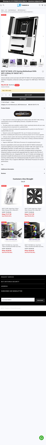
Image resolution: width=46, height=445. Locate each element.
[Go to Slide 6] (40, 63)
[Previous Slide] (3, 36)
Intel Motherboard (12, 104)
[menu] (1, 6)
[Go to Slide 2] (12, 63)
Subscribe (40, 300)
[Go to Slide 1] (5, 63)
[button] (23, 36)
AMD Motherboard (22, 104)
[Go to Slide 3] (19, 63)
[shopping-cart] (42, 5)
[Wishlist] (39, 5)
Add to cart (28, 95)
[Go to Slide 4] (26, 63)
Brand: (4, 75)
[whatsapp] (41, 438)
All (7, 104)
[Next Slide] (43, 36)
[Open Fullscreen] (43, 56)
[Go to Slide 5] (33, 63)
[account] (45, 5)
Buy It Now (23, 98)
